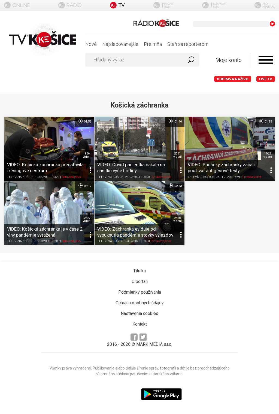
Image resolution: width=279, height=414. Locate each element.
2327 (87, 219)
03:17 (84, 185)
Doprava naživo (232, 79)
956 (87, 155)
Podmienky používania (139, 292)
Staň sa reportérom (187, 44)
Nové (91, 44)
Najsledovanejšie (120, 44)
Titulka (139, 270)
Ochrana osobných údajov (140, 302)
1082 (267, 155)
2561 (177, 155)
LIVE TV (265, 79)
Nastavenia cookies (139, 313)
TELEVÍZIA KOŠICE (20, 177)
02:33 (174, 185)
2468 (177, 219)
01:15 (265, 121)
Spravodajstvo (71, 177)
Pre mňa (153, 44)
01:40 (174, 121)
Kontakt (139, 324)
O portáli (140, 281)
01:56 (84, 121)
